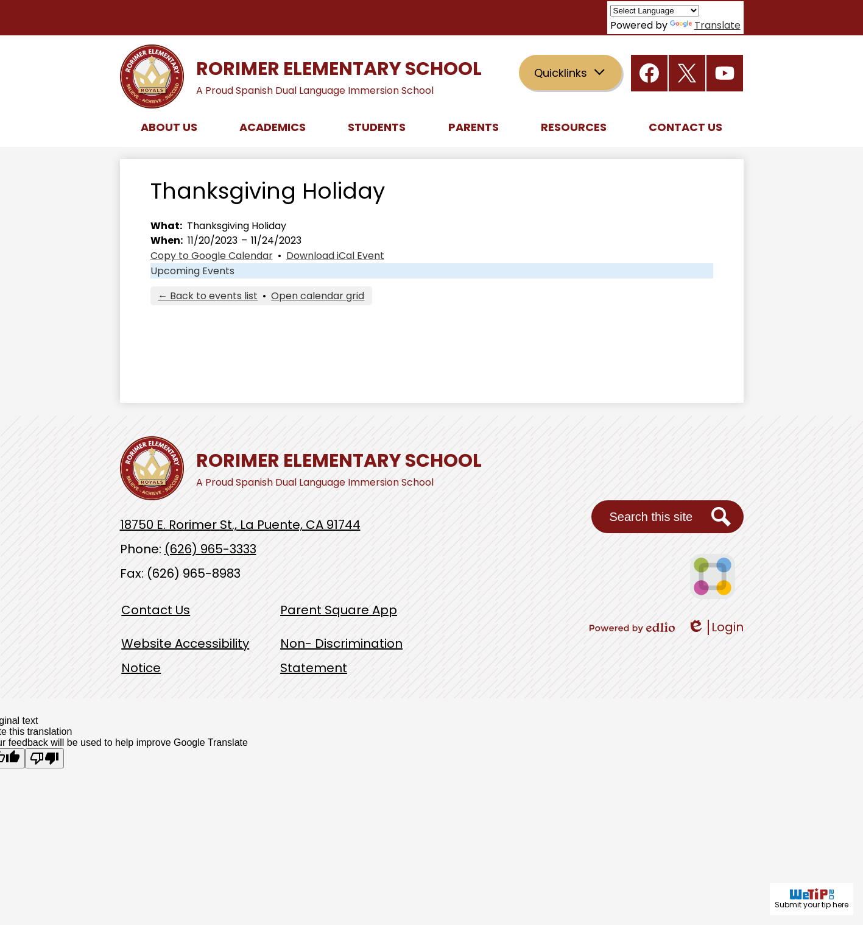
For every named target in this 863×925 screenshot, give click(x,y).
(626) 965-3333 (210, 549)
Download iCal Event (335, 256)
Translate (705, 25)
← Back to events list (208, 296)
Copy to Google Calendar (211, 256)
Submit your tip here (811, 899)
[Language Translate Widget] (654, 10)
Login (715, 627)
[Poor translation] (44, 758)
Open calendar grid (317, 296)
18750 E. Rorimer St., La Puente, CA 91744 (240, 524)
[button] (169, 127)
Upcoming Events (192, 271)
